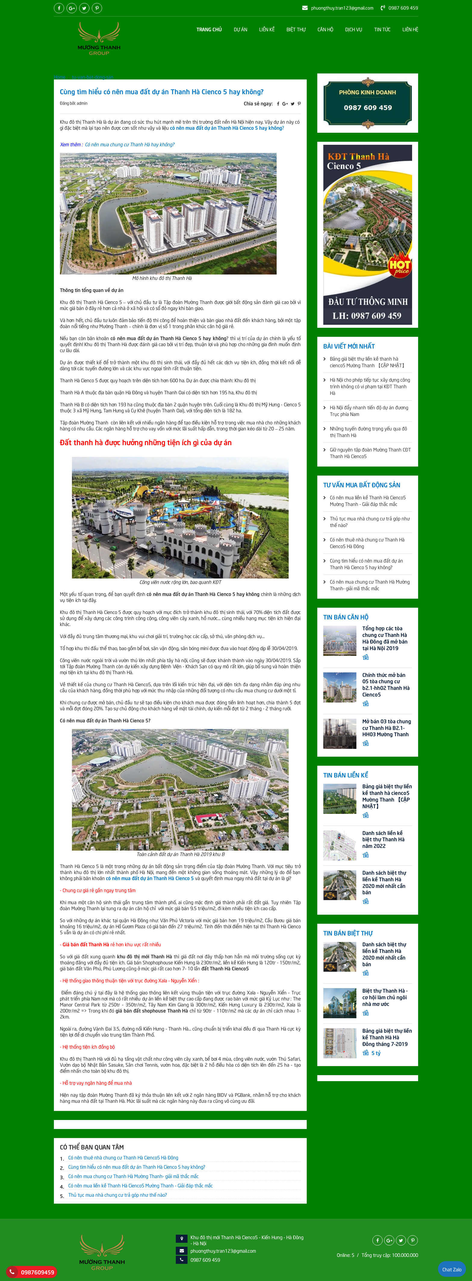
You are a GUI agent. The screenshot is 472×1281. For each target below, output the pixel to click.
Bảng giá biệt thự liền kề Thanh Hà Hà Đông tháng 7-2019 (387, 1039)
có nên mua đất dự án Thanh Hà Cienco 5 (150, 877)
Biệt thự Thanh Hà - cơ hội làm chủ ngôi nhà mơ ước (385, 999)
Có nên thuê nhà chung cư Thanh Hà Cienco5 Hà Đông (123, 1157)
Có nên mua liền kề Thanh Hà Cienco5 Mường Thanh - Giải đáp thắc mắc (140, 1185)
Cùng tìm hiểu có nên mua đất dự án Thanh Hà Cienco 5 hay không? (136, 1166)
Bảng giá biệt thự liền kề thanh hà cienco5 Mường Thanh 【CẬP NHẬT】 (387, 796)
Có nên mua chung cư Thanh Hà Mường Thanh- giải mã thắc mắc (133, 1175)
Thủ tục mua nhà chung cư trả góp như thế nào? (117, 1194)
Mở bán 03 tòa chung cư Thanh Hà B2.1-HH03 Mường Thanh (386, 728)
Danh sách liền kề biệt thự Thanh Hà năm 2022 (383, 840)
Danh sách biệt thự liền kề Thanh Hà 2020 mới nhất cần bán (384, 883)
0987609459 (37, 1272)
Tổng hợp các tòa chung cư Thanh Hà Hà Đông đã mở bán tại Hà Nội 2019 (385, 638)
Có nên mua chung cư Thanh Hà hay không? (129, 144)
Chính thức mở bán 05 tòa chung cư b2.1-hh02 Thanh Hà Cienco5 (386, 685)
